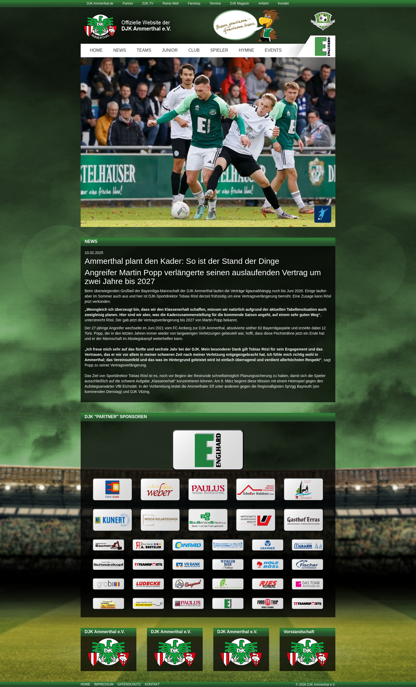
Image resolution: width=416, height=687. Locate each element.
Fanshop (194, 3)
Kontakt (283, 3)
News (119, 50)
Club (194, 50)
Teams (144, 50)
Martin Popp (212, 320)
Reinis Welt (171, 3)
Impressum (104, 684)
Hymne (246, 50)
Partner (128, 3)
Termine (215, 3)
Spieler (219, 50)
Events (273, 50)
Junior (170, 50)
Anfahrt (263, 3)
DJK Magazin (239, 3)
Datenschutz (129, 684)
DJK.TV (147, 3)
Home (96, 50)
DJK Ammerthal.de (100, 3)
